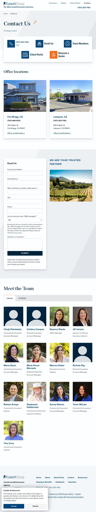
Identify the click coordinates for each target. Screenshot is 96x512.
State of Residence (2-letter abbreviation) (22, 188)
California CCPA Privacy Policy (61, 494)
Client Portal (59, 477)
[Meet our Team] (76, 44)
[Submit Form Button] (25, 253)
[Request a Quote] (62, 55)
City (9, 198)
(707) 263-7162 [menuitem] (83, 7)
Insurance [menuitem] (53, 3)
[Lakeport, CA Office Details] (71, 109)
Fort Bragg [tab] (22, 298)
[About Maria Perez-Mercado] (36, 364)
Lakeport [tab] (10, 298)
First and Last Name (15, 170)
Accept (13, 506)
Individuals (60, 482)
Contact (71, 477)
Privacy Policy (11, 500)
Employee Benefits (44, 482)
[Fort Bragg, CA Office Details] (25, 109)
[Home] (14, 477)
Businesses (82, 477)
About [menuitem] (63, 3)
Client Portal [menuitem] (75, 3)
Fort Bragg (7, 31)
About (47, 477)
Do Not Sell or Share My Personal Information (65, 497)
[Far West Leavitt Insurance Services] (14, 4)
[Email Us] (48, 44)
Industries (72, 482)
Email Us (39, 487)
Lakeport (14, 31)
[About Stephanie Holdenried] (36, 403)
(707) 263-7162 (54, 487)
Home (6, 14)
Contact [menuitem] (87, 3)
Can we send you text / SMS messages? (22, 216)
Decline (35, 506)
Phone (10, 207)
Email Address (13, 179)
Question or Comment (15, 237)
